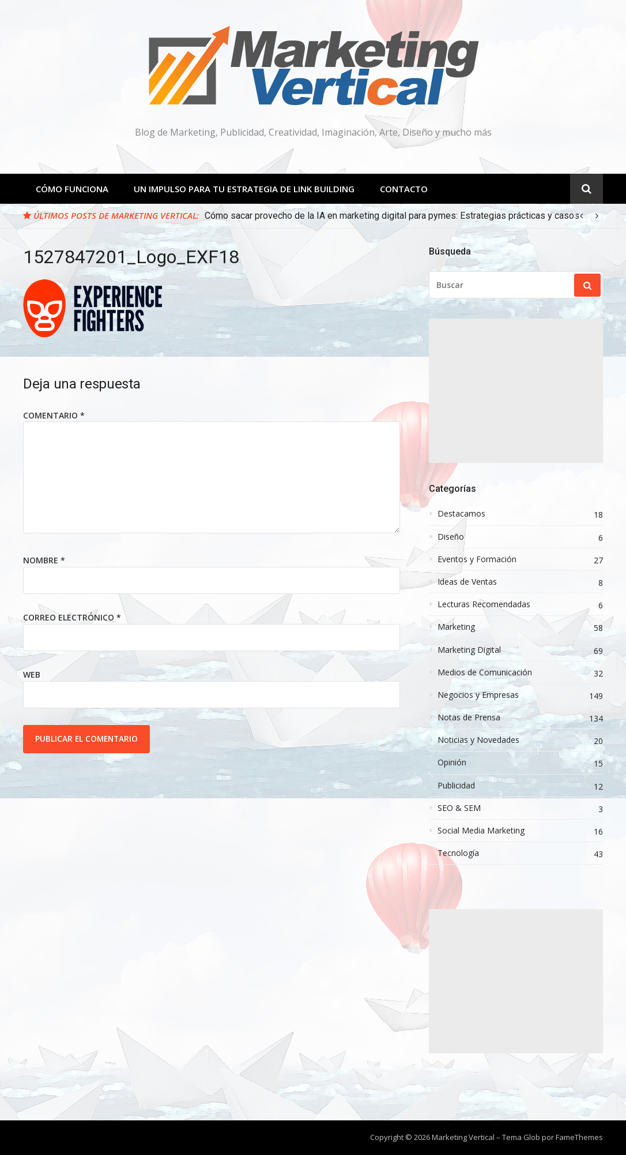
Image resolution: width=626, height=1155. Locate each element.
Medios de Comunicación (485, 672)
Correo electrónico (72, 617)
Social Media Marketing (481, 830)
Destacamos (461, 514)
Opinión (452, 762)
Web (31, 674)
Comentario (54, 415)
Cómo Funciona (72, 189)
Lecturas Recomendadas (484, 604)
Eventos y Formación (477, 559)
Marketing (456, 627)
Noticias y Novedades (478, 740)
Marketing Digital (469, 650)
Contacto (404, 189)
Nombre (44, 560)
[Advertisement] (516, 391)
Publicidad (456, 785)
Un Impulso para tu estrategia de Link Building (244, 189)
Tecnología (458, 853)
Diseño (451, 537)
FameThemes (579, 1137)
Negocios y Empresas (478, 695)
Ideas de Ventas (467, 582)
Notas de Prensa (469, 717)
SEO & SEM (459, 808)
